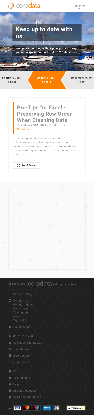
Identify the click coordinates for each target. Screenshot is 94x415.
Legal (16, 384)
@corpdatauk (21, 355)
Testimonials (21, 377)
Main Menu (79, 5)
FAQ (15, 371)
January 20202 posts (46, 80)
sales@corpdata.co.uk (27, 342)
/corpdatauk (21, 349)
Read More (26, 165)
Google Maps (21, 327)
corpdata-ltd (21, 362)
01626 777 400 (20, 336)
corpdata (40, 283)
